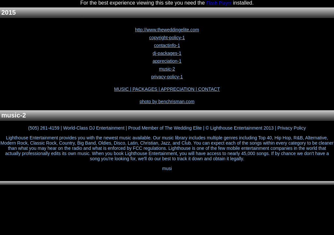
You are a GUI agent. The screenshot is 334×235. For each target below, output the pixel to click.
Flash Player (219, 3)
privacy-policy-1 (167, 76)
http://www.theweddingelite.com (167, 29)
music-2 (167, 68)
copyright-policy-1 (167, 37)
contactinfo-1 (167, 45)
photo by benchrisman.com (167, 101)
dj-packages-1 (167, 53)
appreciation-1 (167, 61)
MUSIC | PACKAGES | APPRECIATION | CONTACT (167, 89)
